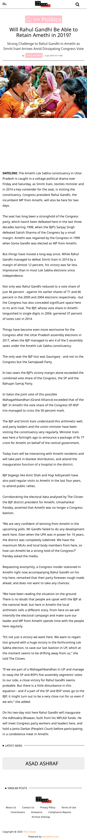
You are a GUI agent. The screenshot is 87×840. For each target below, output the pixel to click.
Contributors (18, 812)
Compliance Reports (59, 812)
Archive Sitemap (41, 816)
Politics (51, 19)
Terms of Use (68, 807)
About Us (11, 807)
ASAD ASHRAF (41, 763)
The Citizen (29, 831)
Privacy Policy (47, 807)
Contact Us (28, 807)
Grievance (36, 812)
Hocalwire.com (50, 836)
